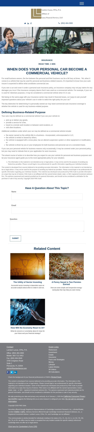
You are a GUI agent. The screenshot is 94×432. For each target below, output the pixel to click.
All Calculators (54, 372)
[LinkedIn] (28, 23)
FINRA (16, 412)
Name (14, 192)
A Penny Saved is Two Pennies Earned (66, 283)
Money (51, 362)
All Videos (52, 369)
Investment (53, 352)
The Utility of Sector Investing (27, 282)
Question (13, 219)
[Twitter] (25, 23)
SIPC (23, 412)
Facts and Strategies (56, 360)
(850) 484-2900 (65, 23)
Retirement (53, 350)
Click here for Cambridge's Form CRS (22, 426)
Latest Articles (54, 367)
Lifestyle (52, 364)
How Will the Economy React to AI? (28, 328)
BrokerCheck (56, 377)
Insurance (52, 357)
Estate (51, 355)
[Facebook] (30, 23)
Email (14, 205)
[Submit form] (15, 238)
